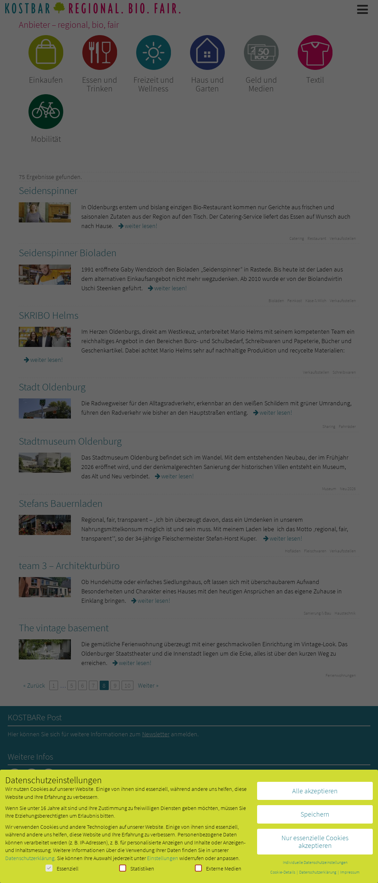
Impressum (350, 874)
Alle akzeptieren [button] (315, 793)
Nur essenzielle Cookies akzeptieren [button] (314, 844)
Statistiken (136, 871)
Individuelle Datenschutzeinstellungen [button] (315, 865)
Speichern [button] (315, 816)
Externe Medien (218, 871)
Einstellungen (162, 860)
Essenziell (62, 871)
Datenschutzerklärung (30, 860)
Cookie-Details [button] (283, 874)
